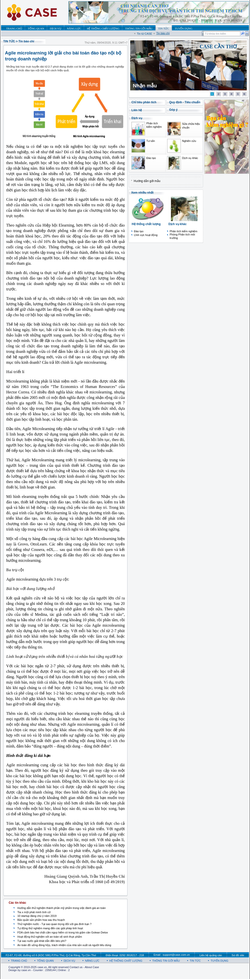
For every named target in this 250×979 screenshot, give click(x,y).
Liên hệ (136, 110)
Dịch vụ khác (190, 157)
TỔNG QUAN (45, 960)
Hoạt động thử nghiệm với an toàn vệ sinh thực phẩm (49, 936)
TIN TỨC (9, 41)
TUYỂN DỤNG (219, 960)
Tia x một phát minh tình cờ (34, 912)
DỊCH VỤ (69, 960)
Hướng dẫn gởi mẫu (147, 181)
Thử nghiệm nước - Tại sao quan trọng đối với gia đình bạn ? (54, 924)
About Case (92, 967)
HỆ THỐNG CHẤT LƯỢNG (125, 960)
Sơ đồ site (238, 955)
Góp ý (173, 109)
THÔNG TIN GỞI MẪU (166, 960)
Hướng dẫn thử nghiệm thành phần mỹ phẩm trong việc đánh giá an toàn (61, 907)
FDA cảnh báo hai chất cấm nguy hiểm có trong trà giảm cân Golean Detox (62, 932)
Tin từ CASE (144, 33)
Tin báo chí (163, 33)
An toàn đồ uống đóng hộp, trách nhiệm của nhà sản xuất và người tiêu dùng (64, 945)
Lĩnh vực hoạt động (145, 234)
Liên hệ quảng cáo (210, 955)
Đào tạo (151, 157)
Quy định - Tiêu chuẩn (184, 102)
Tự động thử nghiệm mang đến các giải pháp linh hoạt (50, 928)
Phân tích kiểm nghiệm (183, 231)
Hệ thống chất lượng (146, 224)
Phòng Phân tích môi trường (182, 236)
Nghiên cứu (189, 140)
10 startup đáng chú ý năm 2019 (37, 915)
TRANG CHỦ (19, 960)
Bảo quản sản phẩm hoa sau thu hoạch (41, 919)
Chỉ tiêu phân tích (143, 102)
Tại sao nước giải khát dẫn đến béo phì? (41, 940)
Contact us (76, 967)
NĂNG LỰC (92, 960)
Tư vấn (150, 140)
